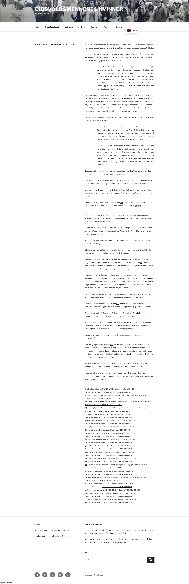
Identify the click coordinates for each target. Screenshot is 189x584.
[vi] (96, 190)
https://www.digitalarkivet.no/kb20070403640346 (117, 496)
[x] (129, 227)
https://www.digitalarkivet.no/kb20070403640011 (117, 423)
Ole (111, 344)
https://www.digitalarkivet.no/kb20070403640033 (117, 436)
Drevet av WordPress (94, 574)
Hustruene (68, 26)
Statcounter (6, 582)
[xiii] (108, 278)
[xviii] (126, 366)
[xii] (141, 262)
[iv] (136, 117)
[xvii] (95, 335)
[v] (120, 180)
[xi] (130, 259)
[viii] (121, 202)
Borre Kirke (126, 44)
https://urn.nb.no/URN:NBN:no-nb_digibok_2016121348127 (103, 398)
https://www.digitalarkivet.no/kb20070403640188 (117, 486)
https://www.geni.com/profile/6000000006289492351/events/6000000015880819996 (114, 489)
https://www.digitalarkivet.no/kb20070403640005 (117, 417)
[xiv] (117, 303)
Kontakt (119, 26)
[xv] (102, 313)
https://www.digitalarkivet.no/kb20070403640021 (117, 392)
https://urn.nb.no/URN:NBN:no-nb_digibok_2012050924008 (111, 410)
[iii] (149, 95)
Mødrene (82, 26)
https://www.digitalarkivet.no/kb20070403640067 (117, 448)
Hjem (37, 26)
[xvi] (107, 325)
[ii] (135, 57)
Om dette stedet (51, 26)
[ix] (127, 215)
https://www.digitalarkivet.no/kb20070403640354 (117, 502)
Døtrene (107, 26)
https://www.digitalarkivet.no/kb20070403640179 (117, 474)
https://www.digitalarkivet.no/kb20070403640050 (117, 442)
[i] (119, 44)
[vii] (111, 193)
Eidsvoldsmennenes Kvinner (79, 9)
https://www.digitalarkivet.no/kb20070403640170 (117, 455)
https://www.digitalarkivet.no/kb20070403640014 (117, 429)
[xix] (143, 376)
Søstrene (94, 26)
